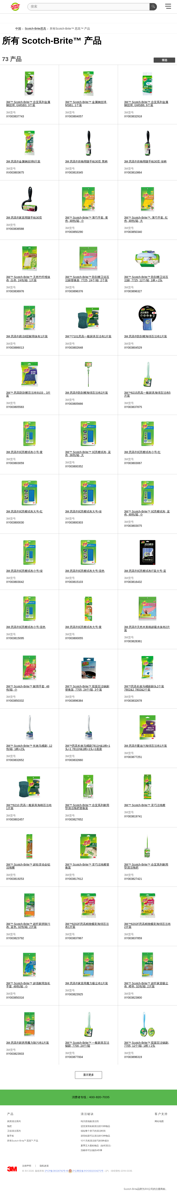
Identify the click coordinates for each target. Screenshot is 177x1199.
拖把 (9, 1126)
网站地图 (159, 1121)
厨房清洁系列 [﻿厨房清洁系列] (14, 1121)
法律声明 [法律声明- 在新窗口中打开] (26, 1166)
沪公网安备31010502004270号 (85, 1171)
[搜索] (92, 6)
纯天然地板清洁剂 (90, 1121)
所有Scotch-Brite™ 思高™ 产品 (22, 1141)
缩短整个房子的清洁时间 (93, 1131)
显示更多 (88, 1075)
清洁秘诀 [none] (87, 1114)
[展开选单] (168, 7)
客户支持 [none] (161, 1114)
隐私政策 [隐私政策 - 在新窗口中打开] (44, 1166)
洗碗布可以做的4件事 (91, 1150)
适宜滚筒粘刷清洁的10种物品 (95, 1126)
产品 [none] (10, 1114)
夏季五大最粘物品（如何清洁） (96, 1146)
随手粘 (10, 1136)
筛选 (164, 60)
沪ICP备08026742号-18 (56, 1171)
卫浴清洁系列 (14, 1131)
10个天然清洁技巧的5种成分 (95, 1141)
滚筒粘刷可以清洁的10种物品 (95, 1136)
